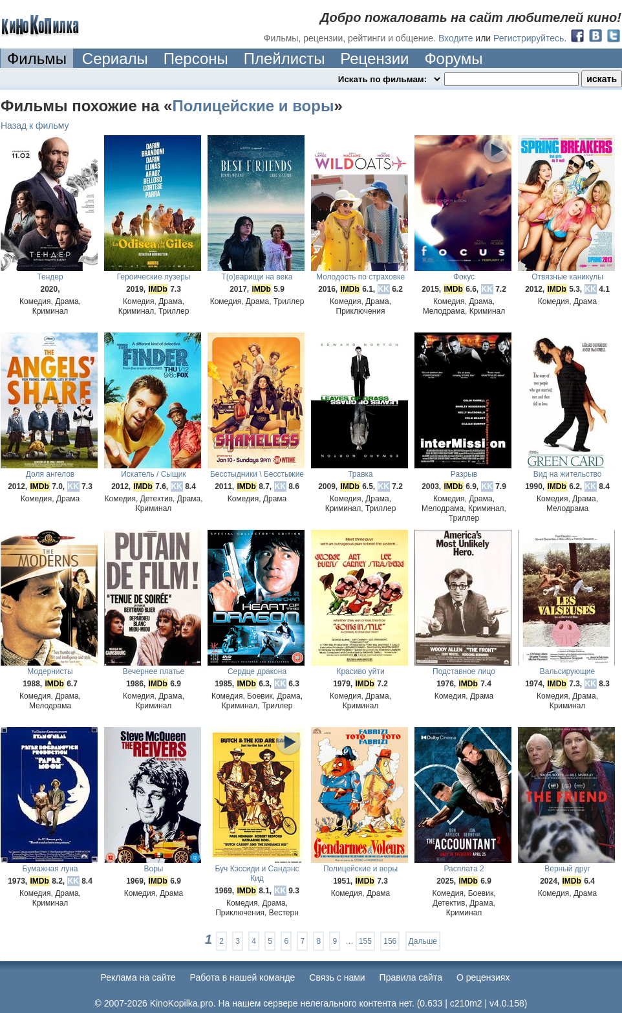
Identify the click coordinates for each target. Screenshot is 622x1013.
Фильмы (37, 58)
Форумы (453, 58)
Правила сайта (411, 977)
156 (389, 941)
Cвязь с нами (337, 977)
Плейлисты (284, 58)
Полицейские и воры (253, 105)
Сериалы (115, 58)
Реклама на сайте (138, 977)
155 (365, 941)
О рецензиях (483, 977)
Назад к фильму (35, 125)
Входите (455, 38)
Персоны (196, 58)
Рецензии (374, 58)
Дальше (423, 941)
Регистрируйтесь (528, 38)
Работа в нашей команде (242, 977)
